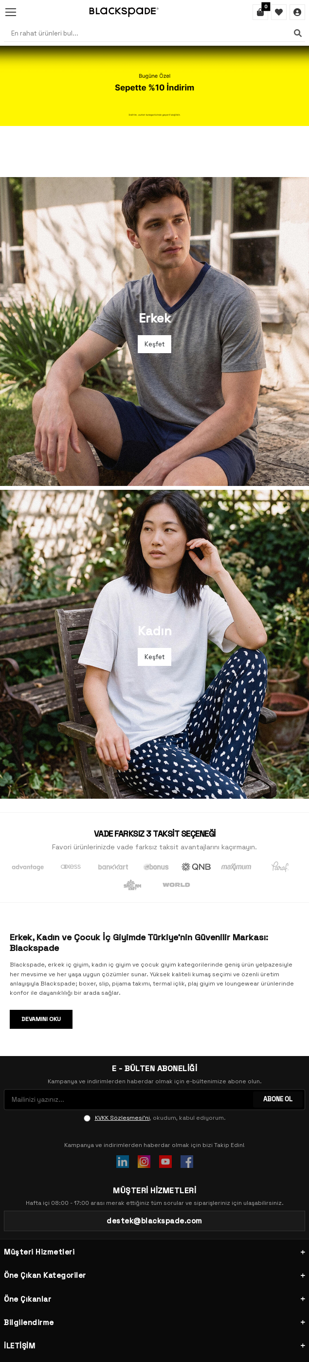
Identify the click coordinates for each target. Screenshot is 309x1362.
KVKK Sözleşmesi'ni (122, 1067)
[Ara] (298, 33)
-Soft (101, 1349)
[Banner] (154, 86)
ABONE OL (277, 1048)
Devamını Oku (41, 968)
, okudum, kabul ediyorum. (155, 1067)
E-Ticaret (125, 1349)
